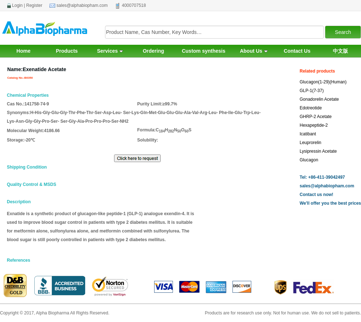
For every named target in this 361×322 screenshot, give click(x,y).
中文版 (340, 51)
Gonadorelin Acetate (319, 99)
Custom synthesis (204, 51)
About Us (254, 51)
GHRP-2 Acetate (316, 116)
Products (67, 51)
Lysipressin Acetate (318, 151)
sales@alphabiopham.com (82, 5)
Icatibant (308, 133)
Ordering (153, 51)
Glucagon (309, 159)
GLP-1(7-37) (312, 90)
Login (17, 5)
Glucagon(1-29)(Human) (323, 81)
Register (34, 5)
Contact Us (297, 51)
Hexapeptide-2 (314, 125)
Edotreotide (311, 107)
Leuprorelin (310, 142)
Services (110, 51)
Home (24, 51)
